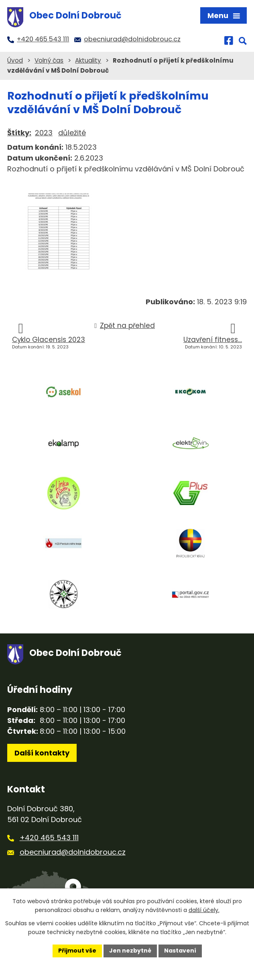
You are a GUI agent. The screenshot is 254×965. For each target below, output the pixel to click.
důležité (72, 133)
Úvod (15, 60)
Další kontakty (41, 753)
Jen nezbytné (130, 951)
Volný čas (49, 60)
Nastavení (180, 951)
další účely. (204, 910)
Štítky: (19, 133)
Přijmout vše (77, 951)
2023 (44, 133)
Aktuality (88, 60)
